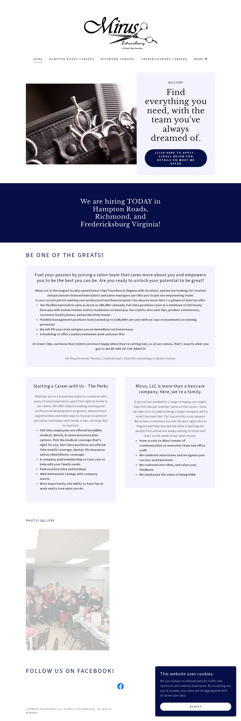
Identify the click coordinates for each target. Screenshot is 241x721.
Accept (196, 706)
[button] (201, 59)
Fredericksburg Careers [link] (165, 59)
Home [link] (38, 59)
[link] (120, 31)
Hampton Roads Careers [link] (72, 59)
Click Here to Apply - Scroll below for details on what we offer (176, 158)
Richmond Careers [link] (118, 59)
